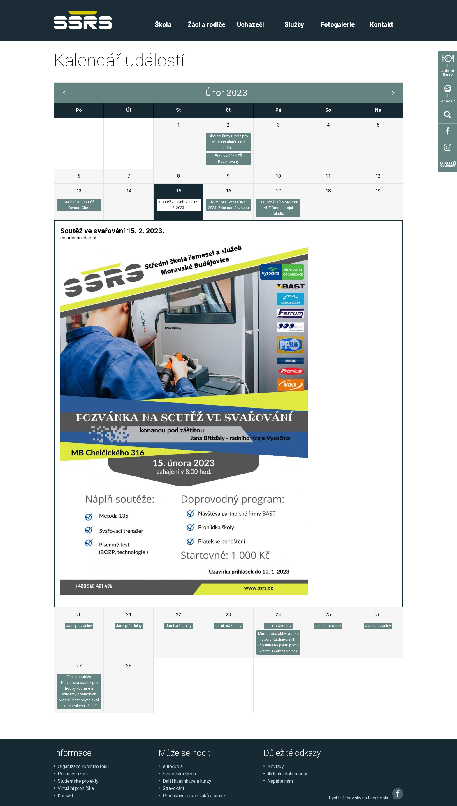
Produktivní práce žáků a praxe (194, 795)
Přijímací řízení (73, 774)
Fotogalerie (338, 24)
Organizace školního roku (83, 766)
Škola (163, 24)
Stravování (173, 788)
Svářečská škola (179, 774)
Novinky (276, 766)
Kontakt (381, 24)
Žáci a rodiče (207, 24)
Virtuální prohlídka (76, 788)
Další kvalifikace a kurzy (187, 781)
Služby (294, 24)
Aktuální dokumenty (287, 774)
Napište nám (280, 781)
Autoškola (173, 766)
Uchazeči (250, 24)
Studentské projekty (78, 781)
